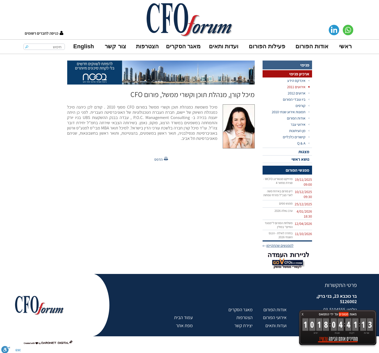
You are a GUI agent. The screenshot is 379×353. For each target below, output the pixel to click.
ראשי (345, 46)
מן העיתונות (297, 130)
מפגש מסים (286, 203)
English (83, 46)
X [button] (302, 314)
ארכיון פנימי (299, 74)
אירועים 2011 (296, 86)
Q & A (301, 143)
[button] (44, 33)
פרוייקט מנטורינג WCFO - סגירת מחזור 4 (278, 181)
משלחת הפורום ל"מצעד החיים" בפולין (279, 225)
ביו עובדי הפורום (294, 99)
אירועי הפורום (275, 317)
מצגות (304, 151)
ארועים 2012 (297, 93)
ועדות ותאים (223, 46)
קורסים (301, 105)
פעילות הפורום (267, 46)
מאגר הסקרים (183, 46)
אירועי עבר (297, 124)
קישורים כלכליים (294, 136)
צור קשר (115, 46)
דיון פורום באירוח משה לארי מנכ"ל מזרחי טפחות (278, 193)
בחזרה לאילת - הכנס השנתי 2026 (281, 235)
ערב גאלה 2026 (284, 211)
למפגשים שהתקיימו (279, 245)
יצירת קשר (243, 325)
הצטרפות (147, 46)
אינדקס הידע (296, 80)
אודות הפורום (311, 46)
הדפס (158, 159)
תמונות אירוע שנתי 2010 (288, 111)
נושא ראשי (300, 159)
